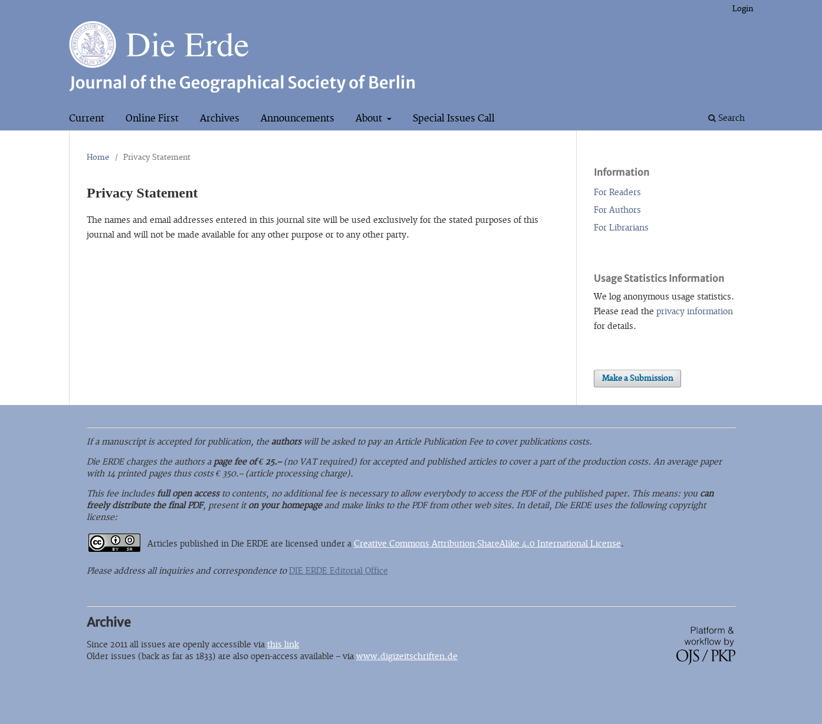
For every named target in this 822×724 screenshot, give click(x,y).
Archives (219, 118)
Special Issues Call (454, 118)
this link (283, 645)
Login (742, 9)
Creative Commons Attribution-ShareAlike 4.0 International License (487, 544)
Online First (152, 118)
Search (726, 118)
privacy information (694, 312)
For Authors (617, 210)
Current (86, 118)
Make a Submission (637, 378)
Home (98, 157)
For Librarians (621, 228)
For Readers (617, 192)
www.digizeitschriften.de (407, 656)
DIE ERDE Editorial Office (338, 571)
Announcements (297, 118)
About (370, 118)
